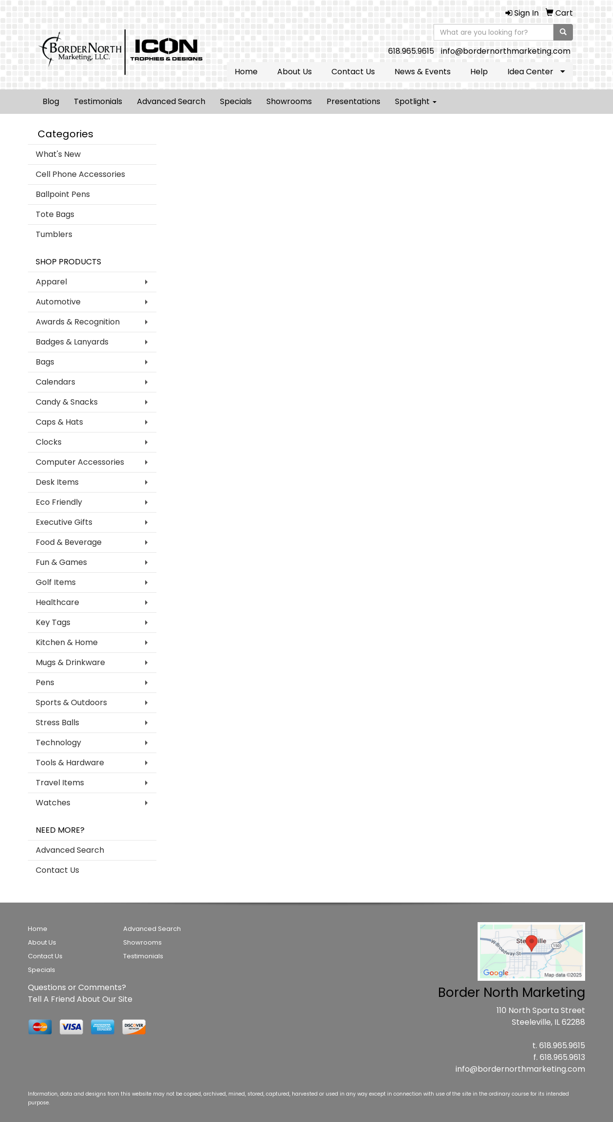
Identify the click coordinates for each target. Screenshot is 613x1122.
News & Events (422, 71)
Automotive (58, 301)
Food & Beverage (69, 542)
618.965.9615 (411, 51)
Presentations (353, 101)
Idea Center (530, 71)
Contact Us (353, 71)
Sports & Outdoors (71, 702)
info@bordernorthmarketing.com (505, 51)
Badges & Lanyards (72, 341)
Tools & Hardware (70, 762)
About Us (294, 71)
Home (246, 71)
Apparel (51, 281)
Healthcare (57, 602)
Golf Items (56, 582)
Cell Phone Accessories (80, 174)
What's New (58, 154)
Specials (236, 101)
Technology (58, 742)
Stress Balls (57, 722)
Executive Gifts (64, 522)
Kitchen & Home (67, 642)
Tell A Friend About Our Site (80, 999)
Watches (53, 802)
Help (479, 71)
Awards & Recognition (78, 321)
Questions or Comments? (77, 987)
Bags (45, 361)
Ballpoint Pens (63, 194)
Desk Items (57, 482)
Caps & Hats (59, 422)
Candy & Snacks (67, 402)
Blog (51, 101)
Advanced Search (171, 101)
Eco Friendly (59, 502)
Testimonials (98, 101)
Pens (45, 682)
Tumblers (54, 234)
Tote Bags (55, 214)
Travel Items (60, 782)
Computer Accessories (80, 462)
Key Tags (53, 622)
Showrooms (289, 101)
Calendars (55, 382)
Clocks (49, 442)
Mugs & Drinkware (70, 662)
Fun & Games (61, 562)
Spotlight (416, 101)
